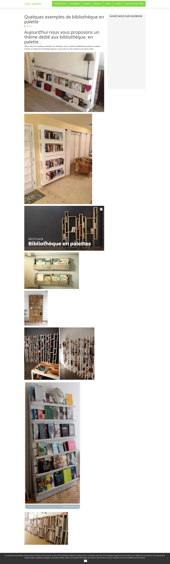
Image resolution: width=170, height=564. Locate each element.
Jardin (87, 4)
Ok (86, 561)
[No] (167, 558)
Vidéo (108, 4)
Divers (118, 4)
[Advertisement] (126, 55)
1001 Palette (60, 4)
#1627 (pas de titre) (134, 4)
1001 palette (32, 3)
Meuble (97, 4)
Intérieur (75, 4)
